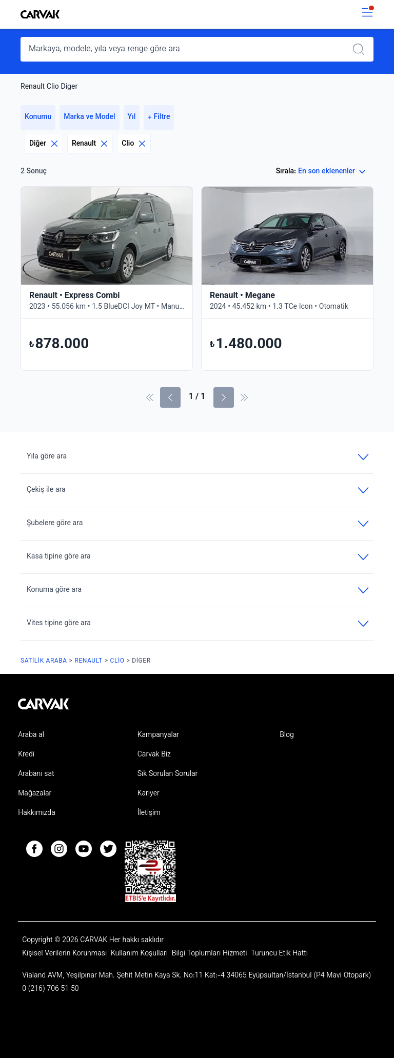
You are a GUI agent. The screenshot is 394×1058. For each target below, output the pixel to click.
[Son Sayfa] (244, 397)
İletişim (149, 813)
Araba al (31, 735)
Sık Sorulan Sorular (167, 774)
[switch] (367, 14)
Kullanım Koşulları (140, 954)
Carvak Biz (154, 755)
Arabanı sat (36, 774)
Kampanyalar (158, 735)
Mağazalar (34, 794)
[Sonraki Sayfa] (223, 397)
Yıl (132, 117)
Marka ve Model (89, 117)
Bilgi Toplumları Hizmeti (210, 954)
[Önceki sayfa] (170, 397)
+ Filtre (159, 117)
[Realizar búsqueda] (361, 49)
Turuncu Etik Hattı (279, 954)
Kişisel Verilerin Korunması (65, 954)
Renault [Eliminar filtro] (90, 143)
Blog (287, 735)
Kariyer (148, 794)
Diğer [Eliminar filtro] (43, 143)
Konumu (38, 117)
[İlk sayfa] (150, 397)
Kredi (26, 755)
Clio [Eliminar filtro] (134, 143)
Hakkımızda (36, 813)
